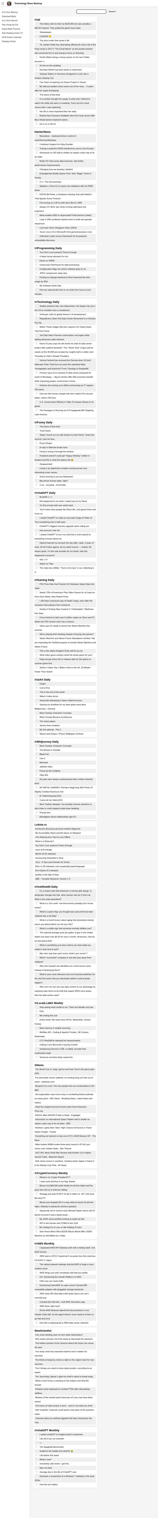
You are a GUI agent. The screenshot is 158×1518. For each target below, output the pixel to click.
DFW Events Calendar (11, 37)
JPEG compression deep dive (53, 273)
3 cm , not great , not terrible (53, 485)
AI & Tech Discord (9, 21)
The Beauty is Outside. (50, 750)
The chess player (47, 721)
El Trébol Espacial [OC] (50, 796)
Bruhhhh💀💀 (46, 497)
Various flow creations (50, 725)
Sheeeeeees (45, 32)
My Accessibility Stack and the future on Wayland (58, 833)
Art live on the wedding (50, 65)
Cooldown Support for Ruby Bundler (56, 144)
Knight (42, 684)
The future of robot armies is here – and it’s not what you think (63, 1406)
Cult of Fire (45, 688)
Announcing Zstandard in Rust (49, 858)
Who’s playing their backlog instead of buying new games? (67, 634)
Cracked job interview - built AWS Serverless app (62, 1302)
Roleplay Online (9, 41)
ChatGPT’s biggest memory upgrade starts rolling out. (64, 526)
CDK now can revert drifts (51, 1281)
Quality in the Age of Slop (47, 875)
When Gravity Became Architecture (56, 717)
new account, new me (50, 530)
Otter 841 (44, 775)
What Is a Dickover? (44, 841)
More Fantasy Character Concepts (56, 713)
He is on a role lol (48, 124)
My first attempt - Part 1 (50, 730)
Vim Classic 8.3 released (46, 870)
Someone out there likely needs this (56, 1057)
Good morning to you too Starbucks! (56, 476)
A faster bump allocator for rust (54, 256)
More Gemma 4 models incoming (55, 1028)
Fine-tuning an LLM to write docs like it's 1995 (61, 203)
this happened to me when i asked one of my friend (63, 501)
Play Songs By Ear (10, 25)
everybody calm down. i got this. (54, 1464)
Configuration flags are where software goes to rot (63, 269)
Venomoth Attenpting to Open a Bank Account (61, 700)
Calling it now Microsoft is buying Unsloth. (59, 1045)
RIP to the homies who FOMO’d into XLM (59, 1223)
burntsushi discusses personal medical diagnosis (57, 829)
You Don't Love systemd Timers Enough (58, 252)
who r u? (44, 559)
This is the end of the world (52, 692)
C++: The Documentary (50, 182)
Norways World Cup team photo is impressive (61, 70)
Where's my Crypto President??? (55, 1177)
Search (112, 11)
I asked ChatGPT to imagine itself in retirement (61, 1434)
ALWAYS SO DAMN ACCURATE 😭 (56, 1451)
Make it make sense (49, 696)
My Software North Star (50, 286)
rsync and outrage (43, 850)
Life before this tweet (49, 1455)
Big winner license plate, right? (54, 481)
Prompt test (45, 812)
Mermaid (44, 762)
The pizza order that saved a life (54, 40)
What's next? (46, 1459)
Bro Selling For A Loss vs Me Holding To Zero (61, 1227)
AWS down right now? (50, 1306)
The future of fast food (50, 95)
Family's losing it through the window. (57, 451)
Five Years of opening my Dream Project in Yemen (63, 82)
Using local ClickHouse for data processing (59, 265)
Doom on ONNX (47, 261)
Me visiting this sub (48, 1015)
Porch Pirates (46, 443)
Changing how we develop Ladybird (56, 169)
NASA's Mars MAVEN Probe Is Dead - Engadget (57, 1115)
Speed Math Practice (11, 29)
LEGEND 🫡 (45, 36)
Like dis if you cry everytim (52, 1439)
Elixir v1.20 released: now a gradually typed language (60, 866)
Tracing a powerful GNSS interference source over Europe (67, 148)
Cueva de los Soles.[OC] (51, 800)
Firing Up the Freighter (50, 771)
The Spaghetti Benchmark (52, 1447)
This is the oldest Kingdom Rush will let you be (61, 651)
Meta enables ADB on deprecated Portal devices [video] (65, 215)
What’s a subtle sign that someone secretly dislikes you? (66, 928)
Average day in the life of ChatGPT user (58, 1472)
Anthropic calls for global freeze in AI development (63, 314)
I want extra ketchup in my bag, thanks (57, 1181)
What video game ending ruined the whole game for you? (66, 655)
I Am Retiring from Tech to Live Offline (52, 837)
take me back (46, 1468)
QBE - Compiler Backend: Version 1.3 (52, 879)
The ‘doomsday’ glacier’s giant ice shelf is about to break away (64, 1376)
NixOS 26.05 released (45, 854)
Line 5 (42, 758)
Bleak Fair (44, 754)
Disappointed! (46, 464)
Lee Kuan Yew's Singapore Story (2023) (58, 228)
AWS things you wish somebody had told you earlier (64, 1273)
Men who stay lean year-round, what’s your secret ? (63, 953)
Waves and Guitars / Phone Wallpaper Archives (61, 734)
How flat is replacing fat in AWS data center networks (64, 1323)
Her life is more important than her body (58, 111)
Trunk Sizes (45, 431)
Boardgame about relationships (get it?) (58, 817)
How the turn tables (49, 1484)
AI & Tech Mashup (10, 12)
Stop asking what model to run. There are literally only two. (67, 1007)
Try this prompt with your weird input (56, 505)
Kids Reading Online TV (12, 33)
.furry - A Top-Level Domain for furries (52, 862)
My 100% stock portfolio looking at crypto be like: (62, 1219)
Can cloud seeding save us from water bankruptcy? (59, 1335)
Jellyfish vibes (46, 767)
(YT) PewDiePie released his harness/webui (60, 1040)
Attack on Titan (46, 564)
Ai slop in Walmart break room (54, 447)
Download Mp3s (9, 16)
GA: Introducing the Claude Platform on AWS (60, 1277)
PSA (42, 1011)
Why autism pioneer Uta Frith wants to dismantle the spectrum (64, 1339)
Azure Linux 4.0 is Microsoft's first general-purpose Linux (66, 232)
